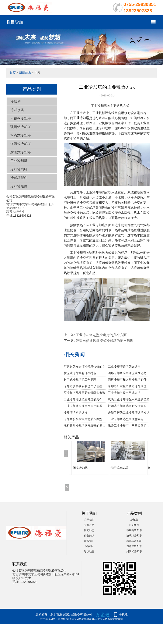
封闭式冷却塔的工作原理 (80, 379)
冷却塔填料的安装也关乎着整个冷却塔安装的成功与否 (85, 386)
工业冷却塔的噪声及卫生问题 (83, 406)
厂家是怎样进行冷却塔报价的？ (84, 366)
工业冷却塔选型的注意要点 (125, 419)
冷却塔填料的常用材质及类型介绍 (85, 419)
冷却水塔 (17, 110)
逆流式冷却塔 (20, 144)
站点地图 (89, 551)
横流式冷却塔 (20, 135)
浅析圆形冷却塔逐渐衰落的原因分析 (85, 425)
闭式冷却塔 (80, 467)
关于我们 (89, 519)
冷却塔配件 (18, 178)
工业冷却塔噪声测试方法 (124, 392)
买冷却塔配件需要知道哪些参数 (84, 392)
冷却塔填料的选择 (75, 412)
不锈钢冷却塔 (20, 118)
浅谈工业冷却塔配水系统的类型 (128, 399)
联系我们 (89, 540)
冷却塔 (15, 101)
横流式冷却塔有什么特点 (80, 373)
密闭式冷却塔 (119, 467)
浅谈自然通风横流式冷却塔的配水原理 (104, 341)
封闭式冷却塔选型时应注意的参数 (129, 406)
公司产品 (89, 525)
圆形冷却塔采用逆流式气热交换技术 (129, 373)
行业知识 (89, 535)
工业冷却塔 (18, 161)
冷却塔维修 (18, 186)
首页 (13, 72)
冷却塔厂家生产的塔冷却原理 (127, 386)
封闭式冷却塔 (20, 152)
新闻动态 (25, 72)
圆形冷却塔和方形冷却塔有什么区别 (129, 379)
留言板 (89, 546)
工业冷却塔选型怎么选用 (124, 366)
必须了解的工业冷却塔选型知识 (128, 412)
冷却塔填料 (18, 169)
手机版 (123, 614)
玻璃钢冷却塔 (20, 127)
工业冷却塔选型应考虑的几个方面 (101, 335)
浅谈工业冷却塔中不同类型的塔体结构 (129, 425)
